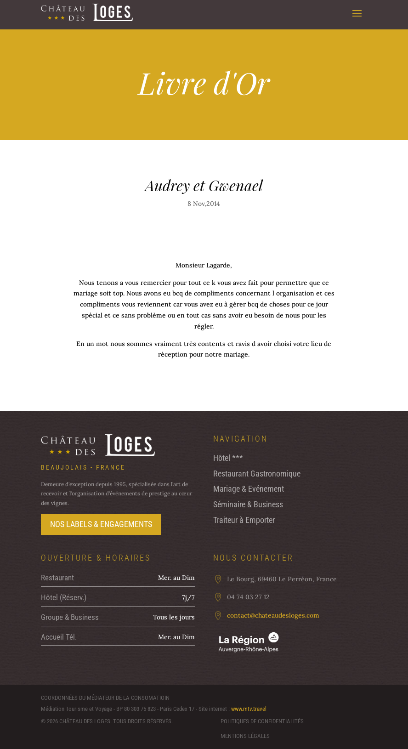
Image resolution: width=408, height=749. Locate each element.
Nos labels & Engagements (101, 524)
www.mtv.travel (248, 708)
